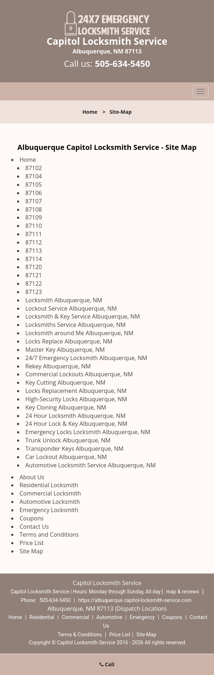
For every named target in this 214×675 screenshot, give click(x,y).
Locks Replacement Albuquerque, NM (76, 391)
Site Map (31, 551)
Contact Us (34, 527)
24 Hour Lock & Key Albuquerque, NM (76, 424)
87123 (33, 292)
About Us (32, 477)
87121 (33, 275)
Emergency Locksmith (49, 510)
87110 (33, 226)
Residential (41, 617)
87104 (33, 176)
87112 (33, 242)
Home (89, 111)
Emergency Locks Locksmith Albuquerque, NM (87, 432)
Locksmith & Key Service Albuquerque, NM (82, 316)
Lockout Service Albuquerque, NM (71, 308)
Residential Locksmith (49, 485)
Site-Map (146, 634)
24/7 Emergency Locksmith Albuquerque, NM (86, 358)
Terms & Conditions (80, 634)
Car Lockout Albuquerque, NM (66, 457)
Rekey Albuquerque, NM (58, 366)
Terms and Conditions (49, 534)
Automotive (109, 617)
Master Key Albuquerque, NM (65, 350)
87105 (33, 185)
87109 (33, 217)
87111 (33, 234)
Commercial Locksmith (50, 493)
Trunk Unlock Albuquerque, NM (67, 440)
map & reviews (183, 591)
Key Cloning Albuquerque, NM (65, 407)
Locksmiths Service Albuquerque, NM (75, 325)
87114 (33, 259)
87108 (33, 209)
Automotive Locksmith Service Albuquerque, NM (90, 465)
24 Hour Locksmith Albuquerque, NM (75, 416)
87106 (33, 193)
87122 (33, 283)
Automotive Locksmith (50, 502)
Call (107, 664)
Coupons (31, 518)
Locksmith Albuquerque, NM (63, 300)
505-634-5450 (122, 63)
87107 (33, 201)
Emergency (142, 617)
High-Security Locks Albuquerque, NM (76, 399)
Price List (32, 543)
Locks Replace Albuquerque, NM (68, 341)
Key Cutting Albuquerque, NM (65, 382)
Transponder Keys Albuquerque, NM (74, 449)
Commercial (75, 617)
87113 (33, 251)
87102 (33, 168)
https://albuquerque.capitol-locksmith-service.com (135, 600)
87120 (33, 267)
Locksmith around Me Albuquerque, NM (79, 333)
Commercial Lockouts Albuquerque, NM (79, 374)
